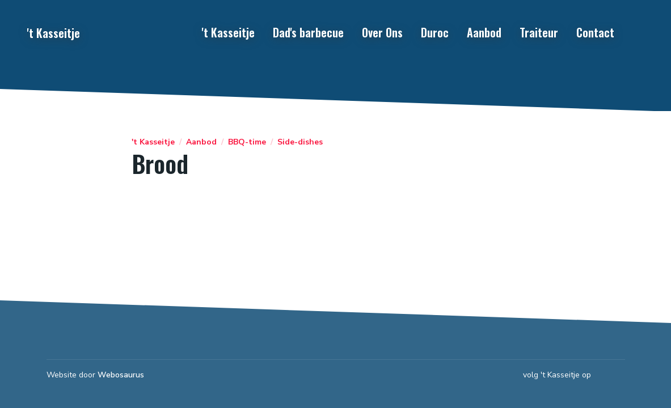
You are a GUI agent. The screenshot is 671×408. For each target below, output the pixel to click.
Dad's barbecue (308, 32)
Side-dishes (300, 142)
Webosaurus (121, 374)
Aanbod (484, 32)
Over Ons (382, 32)
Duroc (435, 32)
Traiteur (539, 32)
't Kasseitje (228, 32)
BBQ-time (247, 142)
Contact (595, 32)
